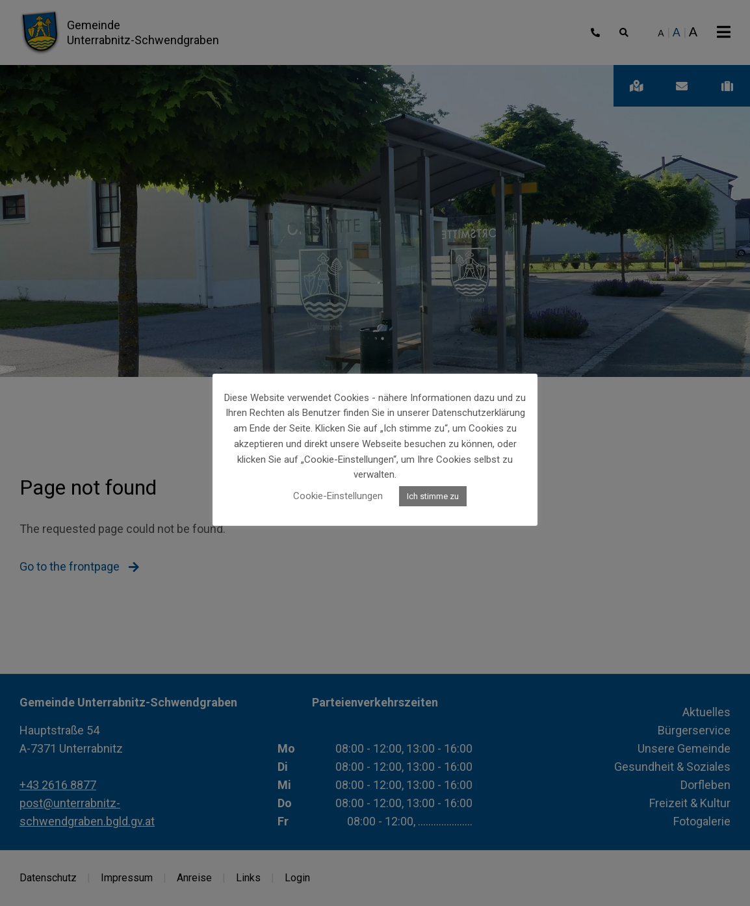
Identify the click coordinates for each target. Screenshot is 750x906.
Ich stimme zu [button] (433, 496)
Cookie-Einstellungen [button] (338, 496)
